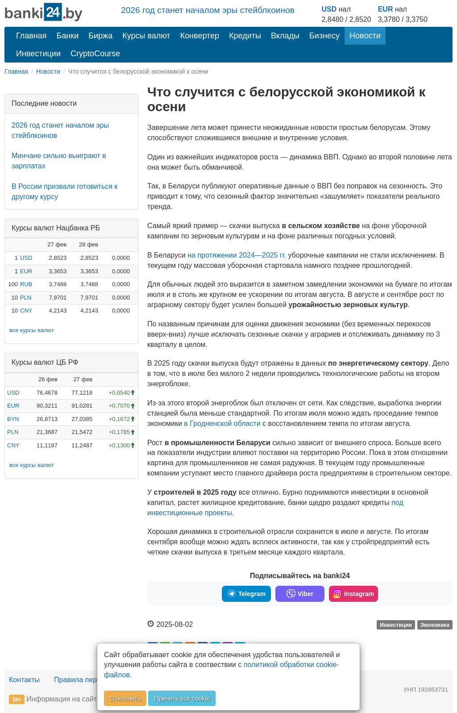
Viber (300, 593)
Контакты (24, 680)
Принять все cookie (182, 698)
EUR (385, 9)
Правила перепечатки (90, 680)
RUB (26, 284)
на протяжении (236, 255)
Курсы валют (146, 35)
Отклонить (125, 698)
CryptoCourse (95, 53)
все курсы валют (31, 330)
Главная (31, 35)
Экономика (434, 625)
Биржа (100, 35)
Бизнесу (324, 35)
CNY (26, 310)
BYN (13, 419)
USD (329, 9)
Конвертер (200, 35)
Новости (365, 35)
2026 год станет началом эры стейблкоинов (208, 10)
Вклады (285, 35)
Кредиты (245, 35)
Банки (68, 35)
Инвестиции (38, 53)
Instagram (353, 593)
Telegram (246, 593)
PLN (25, 297)
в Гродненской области (222, 423)
